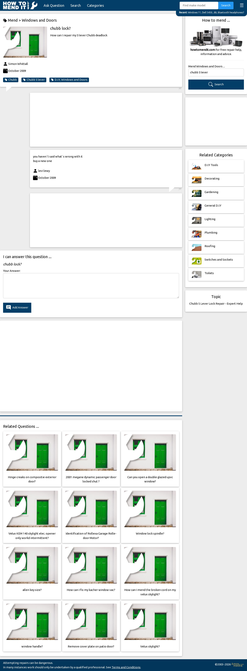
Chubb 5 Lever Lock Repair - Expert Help (216, 303)
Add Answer (17, 307)
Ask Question (54, 5)
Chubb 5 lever (34, 79)
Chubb (11, 79)
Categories (95, 5)
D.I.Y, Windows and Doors (69, 79)
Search (75, 5)
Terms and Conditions (126, 667)
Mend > (12, 20)
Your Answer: (11, 270)
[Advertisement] (106, 120)
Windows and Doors (39, 20)
